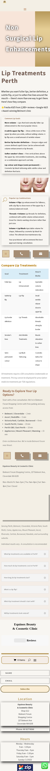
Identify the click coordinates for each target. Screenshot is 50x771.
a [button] (5, 253)
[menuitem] (21, 253)
